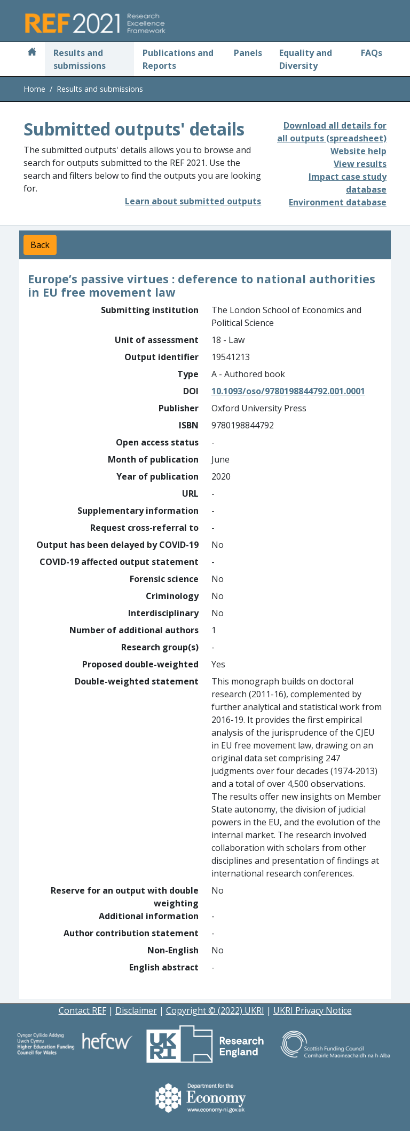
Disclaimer (136, 1010)
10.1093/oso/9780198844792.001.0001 (288, 391)
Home (34, 89)
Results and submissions (79, 59)
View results (360, 164)
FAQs (371, 53)
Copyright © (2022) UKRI (215, 1010)
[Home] (32, 52)
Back (40, 245)
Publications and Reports (178, 59)
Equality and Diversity (305, 59)
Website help (358, 151)
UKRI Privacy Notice (312, 1010)
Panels (248, 53)
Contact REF (82, 1010)
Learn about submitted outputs (193, 201)
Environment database (338, 202)
